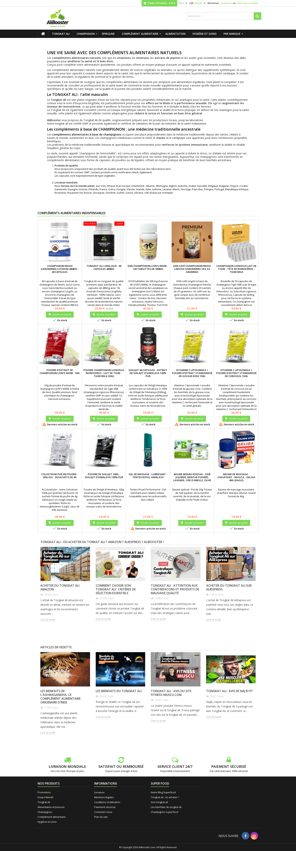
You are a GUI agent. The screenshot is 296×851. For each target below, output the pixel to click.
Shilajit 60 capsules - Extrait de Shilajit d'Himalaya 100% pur (148, 373)
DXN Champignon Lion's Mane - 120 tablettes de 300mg (148, 267)
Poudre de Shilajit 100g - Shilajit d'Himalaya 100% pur (104, 475)
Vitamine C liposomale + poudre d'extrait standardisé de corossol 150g (236, 373)
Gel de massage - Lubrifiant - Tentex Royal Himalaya (148, 475)
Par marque (232, 33)
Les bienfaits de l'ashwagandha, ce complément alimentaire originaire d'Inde (60, 696)
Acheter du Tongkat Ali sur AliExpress (229, 587)
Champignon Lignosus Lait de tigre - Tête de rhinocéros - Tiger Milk (236, 269)
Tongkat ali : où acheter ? (165, 797)
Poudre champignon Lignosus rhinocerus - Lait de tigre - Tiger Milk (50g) (103, 373)
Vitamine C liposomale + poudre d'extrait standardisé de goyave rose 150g (192, 373)
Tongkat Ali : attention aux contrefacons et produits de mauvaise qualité (175, 589)
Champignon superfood (164, 812)
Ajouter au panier (59, 314)
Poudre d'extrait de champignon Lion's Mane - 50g (60, 371)
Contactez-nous (103, 812)
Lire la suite (47, 619)
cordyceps (178, 138)
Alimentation (175, 33)
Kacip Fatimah (45, 797)
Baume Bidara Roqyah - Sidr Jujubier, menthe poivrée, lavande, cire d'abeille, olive (192, 477)
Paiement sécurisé (105, 807)
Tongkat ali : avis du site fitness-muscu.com (171, 693)
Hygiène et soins (205, 33)
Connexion (226, 3)
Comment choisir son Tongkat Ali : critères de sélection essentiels (116, 589)
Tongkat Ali (61, 33)
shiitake (160, 138)
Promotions (44, 792)
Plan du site (101, 817)
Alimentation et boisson (51, 807)
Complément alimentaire (140, 33)
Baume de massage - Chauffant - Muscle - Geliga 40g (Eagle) (236, 477)
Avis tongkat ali (159, 802)
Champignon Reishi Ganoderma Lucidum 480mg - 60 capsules (60, 269)
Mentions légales (104, 797)
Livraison (99, 792)
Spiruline (108, 33)
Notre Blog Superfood (163, 792)
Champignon (86, 33)
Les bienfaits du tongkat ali (119, 691)
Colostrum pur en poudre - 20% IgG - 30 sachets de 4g (59, 475)
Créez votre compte (247, 3)
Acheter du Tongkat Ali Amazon (59, 587)
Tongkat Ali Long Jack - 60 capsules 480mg (103, 267)
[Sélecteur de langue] (198, 3)
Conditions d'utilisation (107, 802)
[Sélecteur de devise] (183, 3)
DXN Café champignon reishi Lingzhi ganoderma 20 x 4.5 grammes (192, 269)
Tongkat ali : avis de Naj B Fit (229, 691)
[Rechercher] (223, 16)
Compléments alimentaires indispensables (72, 213)
